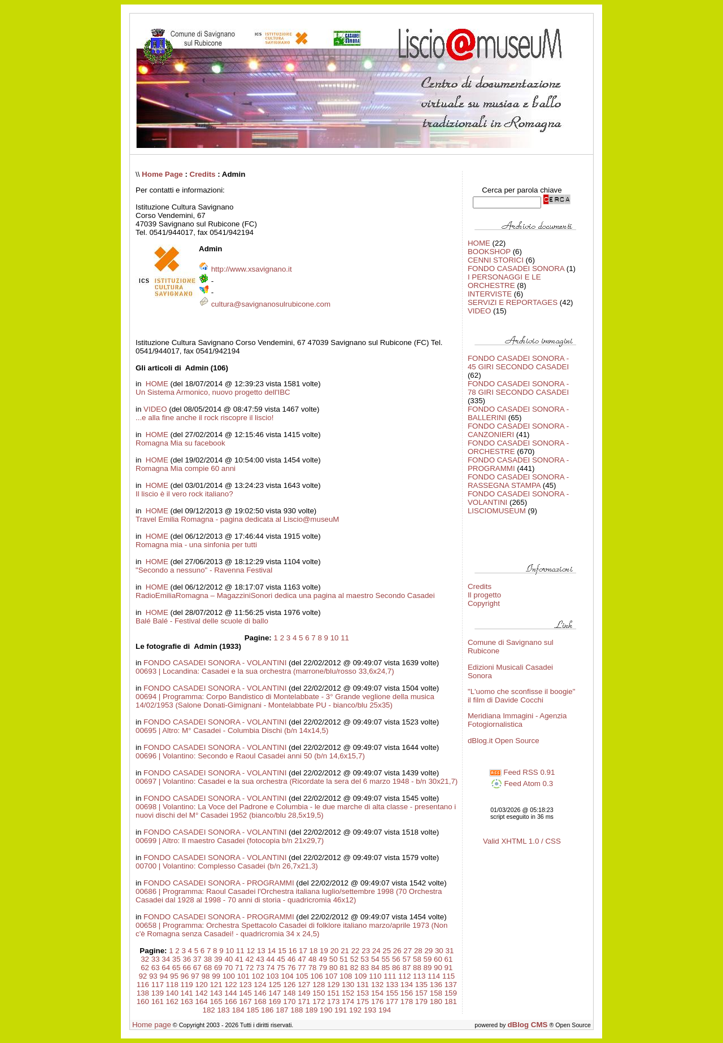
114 (434, 976)
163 (187, 1001)
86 (396, 967)
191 (340, 1010)
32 (145, 959)
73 (260, 967)
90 (438, 967)
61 (449, 959)
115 (448, 976)
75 (281, 967)
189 (311, 1010)
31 (449, 950)
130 (348, 984)
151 (333, 993)
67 (197, 967)
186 (267, 1010)
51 (343, 959)
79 (323, 967)
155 (392, 993)
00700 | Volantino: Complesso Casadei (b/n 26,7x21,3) (227, 866)
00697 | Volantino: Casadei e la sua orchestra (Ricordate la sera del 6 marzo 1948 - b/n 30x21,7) (297, 781)
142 (201, 993)
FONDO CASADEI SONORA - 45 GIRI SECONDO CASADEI (518, 362)
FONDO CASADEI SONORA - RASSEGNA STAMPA (518, 481)
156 (406, 993)
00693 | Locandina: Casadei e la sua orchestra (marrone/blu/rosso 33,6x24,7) (265, 671)
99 (216, 976)
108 (345, 976)
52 (354, 959)
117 (157, 984)
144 (230, 993)
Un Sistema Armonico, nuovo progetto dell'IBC (213, 392)
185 (252, 1010)
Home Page (162, 174)
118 (172, 984)
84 (375, 967)
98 (206, 976)
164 (201, 1001)
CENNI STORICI (496, 260)
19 (324, 950)
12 (250, 950)
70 (228, 967)
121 (216, 984)
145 (245, 993)
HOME (155, 383)
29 (428, 950)
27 (407, 950)
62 (145, 967)
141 (187, 993)
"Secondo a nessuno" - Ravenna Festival (204, 570)
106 (316, 976)
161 (157, 1001)
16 (293, 950)
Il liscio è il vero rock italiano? (184, 494)
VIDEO (155, 409)
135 (421, 984)
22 (355, 950)
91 (449, 967)
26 (397, 950)
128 (318, 984)
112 (404, 976)
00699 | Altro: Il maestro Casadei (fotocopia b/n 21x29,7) (230, 840)
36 (186, 959)
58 (417, 959)
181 (451, 1001)
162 (172, 1001)
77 (302, 967)
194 (384, 1010)
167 (245, 1001)
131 (362, 984)
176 (377, 1001)
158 (436, 993)
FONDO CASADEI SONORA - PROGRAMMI (218, 883)
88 (417, 967)
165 (216, 1001)
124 (260, 984)
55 (385, 959)
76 (292, 967)
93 (153, 976)
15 (282, 950)
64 (166, 967)
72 (250, 967)
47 (302, 959)
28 (418, 950)
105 (301, 976)
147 (274, 993)
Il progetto (484, 595)
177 (392, 1001)
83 (364, 967)
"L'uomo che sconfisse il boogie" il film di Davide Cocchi (522, 695)
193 (370, 1010)
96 (185, 976)
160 (143, 1001)
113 (419, 976)
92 (142, 976)
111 (390, 976)
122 (230, 984)
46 (292, 959)
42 (250, 959)
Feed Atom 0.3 (522, 783)
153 (362, 993)
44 (271, 959)
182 (208, 1010)
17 (303, 950)
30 (439, 950)
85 (385, 967)
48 (312, 959)
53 (364, 959)
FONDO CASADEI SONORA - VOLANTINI (214, 662)
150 (318, 993)
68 (207, 967)
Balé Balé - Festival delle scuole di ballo (202, 621)
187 (282, 1010)
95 (174, 976)
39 (218, 959)
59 (428, 959)
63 (155, 967)
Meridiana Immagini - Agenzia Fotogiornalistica (517, 720)
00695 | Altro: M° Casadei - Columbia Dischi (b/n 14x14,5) (232, 730)
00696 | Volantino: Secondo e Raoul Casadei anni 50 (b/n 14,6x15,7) (250, 756)
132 (377, 984)
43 (260, 959)
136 (436, 984)
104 (287, 976)
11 (345, 638)
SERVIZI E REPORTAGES (513, 302)
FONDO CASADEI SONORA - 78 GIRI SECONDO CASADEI (518, 387)
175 (362, 1001)
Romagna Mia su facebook (180, 443)
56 (396, 959)
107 (331, 976)
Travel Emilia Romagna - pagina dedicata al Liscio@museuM (237, 519)
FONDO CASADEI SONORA (516, 268)
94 (163, 976)
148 (289, 993)
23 (366, 950)
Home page (151, 1024)
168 (260, 1001)
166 (230, 1001)
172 (318, 1001)
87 (406, 967)
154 (377, 993)
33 (155, 959)
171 (304, 1001)
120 (201, 984)
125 (274, 984)
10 (334, 638)
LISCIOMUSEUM (497, 511)
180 (436, 1001)
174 (348, 1001)
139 (157, 993)
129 (333, 984)
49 (323, 959)
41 (239, 959)
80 (333, 967)
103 (273, 976)
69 (218, 967)
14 (271, 950)
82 (354, 967)
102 (258, 976)
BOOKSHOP (489, 251)
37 (197, 959)
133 (392, 984)
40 (228, 959)
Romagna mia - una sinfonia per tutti (196, 544)
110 (375, 976)
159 (451, 993)
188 (296, 1010)
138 (143, 993)
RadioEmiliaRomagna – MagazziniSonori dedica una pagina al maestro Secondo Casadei (285, 595)
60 (438, 959)
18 (314, 950)
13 (261, 950)
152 (348, 993)
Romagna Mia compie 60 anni (186, 468)
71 (239, 967)
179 (421, 1001)
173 (333, 1001)
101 (243, 976)
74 (271, 967)
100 (229, 976)
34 (166, 959)
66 (186, 967)
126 (289, 984)
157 (421, 993)
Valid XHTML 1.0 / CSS (522, 841)
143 (216, 993)
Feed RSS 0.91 (522, 772)
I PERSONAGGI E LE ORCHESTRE (504, 281)
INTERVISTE (490, 294)
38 (207, 959)
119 (187, 984)
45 (281, 959)
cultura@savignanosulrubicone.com (270, 304)
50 (333, 959)
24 (376, 950)
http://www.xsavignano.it (251, 269)
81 (343, 967)
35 (176, 959)
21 (345, 950)
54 (375, 959)
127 (304, 984)
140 (172, 993)
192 (355, 1010)
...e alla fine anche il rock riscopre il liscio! (204, 417)
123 (245, 984)
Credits (203, 174)
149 (304, 993)
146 (260, 993)
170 (289, 1001)
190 (326, 1010)
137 (451, 984)
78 (312, 967)
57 (406, 959)
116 (143, 984)
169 (274, 1001)
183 (223, 1010)
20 (334, 950)
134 (406, 984)
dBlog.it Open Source (503, 740)
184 (238, 1010)
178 (406, 1001)
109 (360, 976)
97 (195, 976)
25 (386, 950)
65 (176, 967)
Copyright (484, 603)
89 (428, 967)
